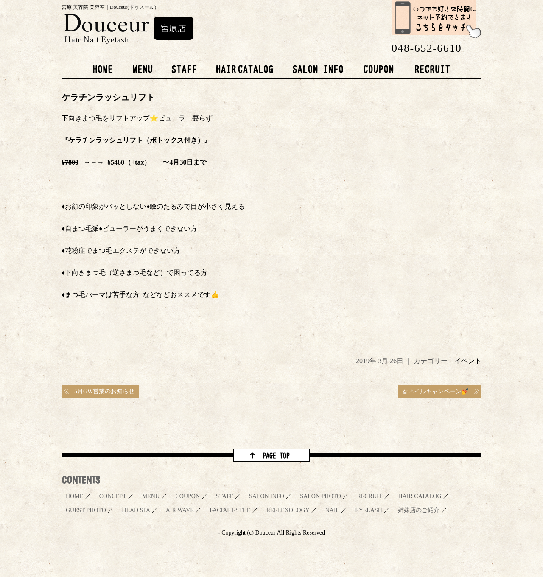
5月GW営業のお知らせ (104, 391)
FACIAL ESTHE (230, 510)
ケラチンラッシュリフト (108, 97)
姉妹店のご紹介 (418, 510)
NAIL (332, 510)
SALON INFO (266, 496)
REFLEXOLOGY (287, 510)
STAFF (224, 496)
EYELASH (368, 510)
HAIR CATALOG (420, 496)
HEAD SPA (136, 510)
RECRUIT (369, 496)
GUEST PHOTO (86, 510)
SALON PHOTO (320, 496)
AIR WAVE (180, 510)
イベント (467, 360)
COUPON (188, 496)
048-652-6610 (427, 48)
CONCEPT (112, 496)
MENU (151, 496)
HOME (74, 496)
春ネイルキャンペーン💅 (435, 391)
